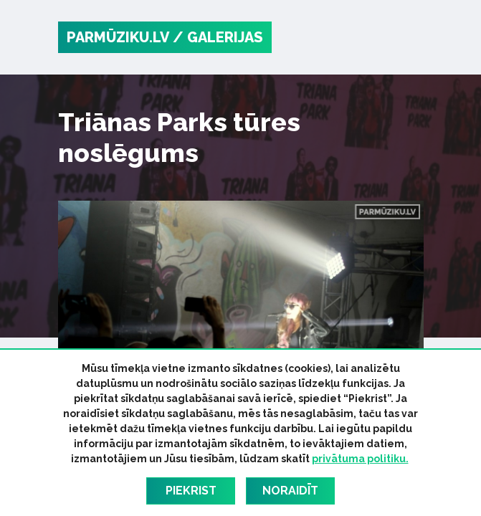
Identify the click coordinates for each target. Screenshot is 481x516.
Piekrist (191, 490)
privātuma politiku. (360, 458)
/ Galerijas (218, 37)
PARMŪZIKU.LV (118, 37)
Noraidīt (290, 490)
